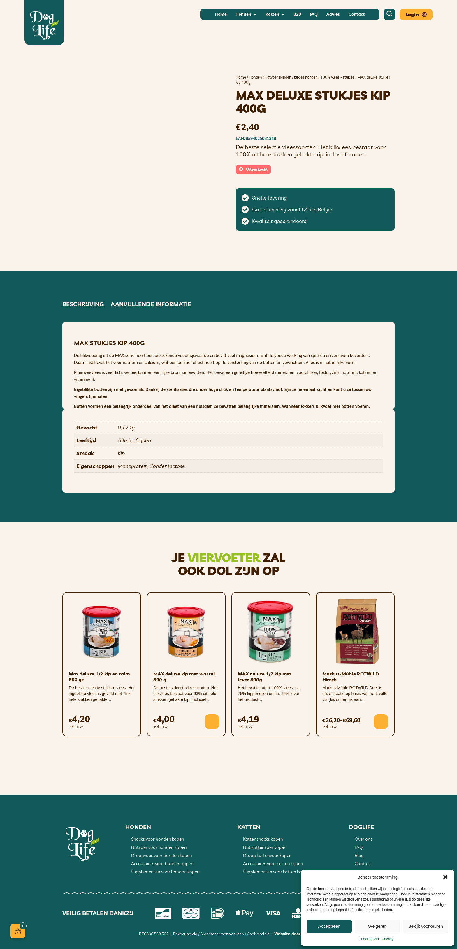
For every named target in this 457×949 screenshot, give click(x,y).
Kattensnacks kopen (263, 839)
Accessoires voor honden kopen (162, 863)
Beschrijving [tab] (83, 304)
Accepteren (329, 926)
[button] (445, 877)
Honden (255, 77)
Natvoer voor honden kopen (159, 847)
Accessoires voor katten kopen (273, 863)
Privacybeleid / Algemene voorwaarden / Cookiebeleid (221, 933)
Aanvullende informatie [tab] (151, 304)
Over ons (363, 839)
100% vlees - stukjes (337, 77)
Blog (359, 855)
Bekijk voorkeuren (425, 926)
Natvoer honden (278, 77)
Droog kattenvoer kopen (267, 855)
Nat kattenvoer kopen (264, 847)
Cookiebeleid (369, 939)
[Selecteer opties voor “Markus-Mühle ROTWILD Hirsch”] (381, 721)
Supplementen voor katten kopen (276, 872)
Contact (363, 863)
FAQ (359, 847)
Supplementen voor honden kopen (165, 872)
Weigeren (377, 926)
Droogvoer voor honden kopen (161, 855)
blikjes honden (305, 77)
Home (241, 77)
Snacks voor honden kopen (157, 839)
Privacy (387, 939)
